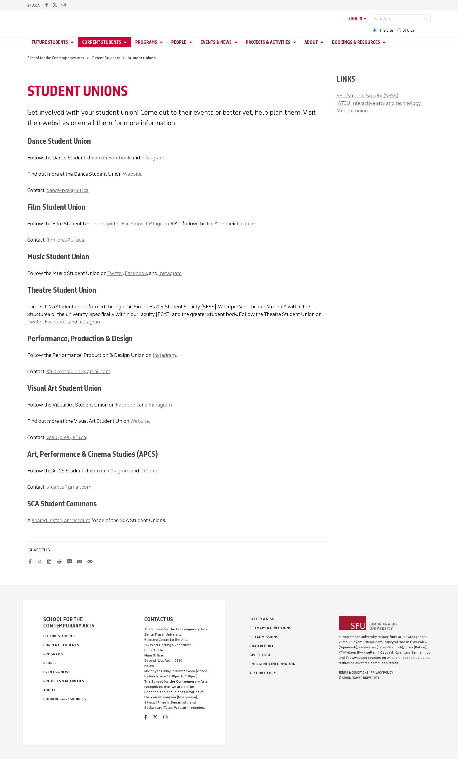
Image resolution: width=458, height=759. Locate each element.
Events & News (216, 42)
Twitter (112, 223)
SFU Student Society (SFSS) (367, 95)
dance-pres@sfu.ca (67, 190)
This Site (385, 30)
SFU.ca (408, 30)
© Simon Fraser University (359, 678)
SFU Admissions (263, 636)
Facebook (119, 157)
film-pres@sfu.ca (65, 240)
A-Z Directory (262, 672)
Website (132, 174)
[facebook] (46, 5)
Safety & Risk (261, 618)
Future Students (50, 42)
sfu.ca (33, 5)
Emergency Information (272, 663)
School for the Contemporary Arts (55, 58)
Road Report (261, 645)
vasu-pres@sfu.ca (66, 437)
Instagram (152, 157)
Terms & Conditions (353, 672)
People (179, 42)
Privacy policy (382, 672)
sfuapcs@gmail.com (68, 487)
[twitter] (55, 5)
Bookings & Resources (356, 42)
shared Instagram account (61, 520)
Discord (148, 470)
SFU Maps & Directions (270, 627)
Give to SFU (259, 654)
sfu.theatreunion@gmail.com (78, 371)
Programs (146, 42)
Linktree (246, 223)
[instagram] (64, 5)
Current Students (102, 42)
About (311, 42)
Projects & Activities (268, 42)
